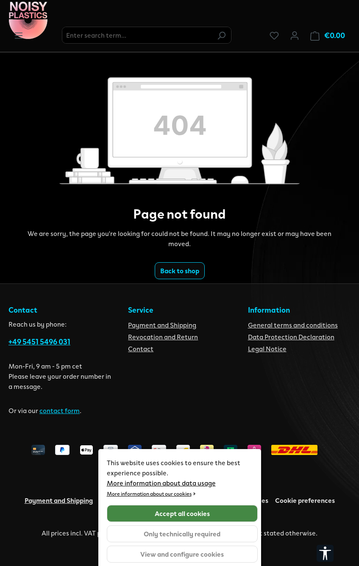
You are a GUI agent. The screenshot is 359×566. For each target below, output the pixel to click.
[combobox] (137, 35)
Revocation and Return (163, 336)
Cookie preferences (305, 500)
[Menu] (18, 35)
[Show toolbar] (325, 553)
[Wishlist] (274, 35)
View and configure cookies (182, 554)
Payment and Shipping (162, 325)
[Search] (221, 35)
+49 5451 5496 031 (39, 341)
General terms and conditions (293, 325)
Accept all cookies (182, 513)
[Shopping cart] (328, 35)
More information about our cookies (149, 493)
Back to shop (179, 270)
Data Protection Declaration (291, 336)
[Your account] (294, 35)
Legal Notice (267, 348)
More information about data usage (161, 483)
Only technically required (182, 533)
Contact (140, 348)
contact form (59, 410)
